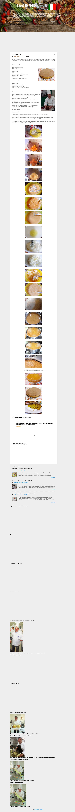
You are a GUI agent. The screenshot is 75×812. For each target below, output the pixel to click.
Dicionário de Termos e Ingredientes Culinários (22, 480)
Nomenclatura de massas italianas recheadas (22, 468)
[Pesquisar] (64, 2)
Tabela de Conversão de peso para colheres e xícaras (23, 493)
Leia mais (53, 477)
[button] (54, 55)
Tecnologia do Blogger (37, 809)
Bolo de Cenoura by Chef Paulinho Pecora (23, 417)
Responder (18, 426)
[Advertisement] (61, 35)
